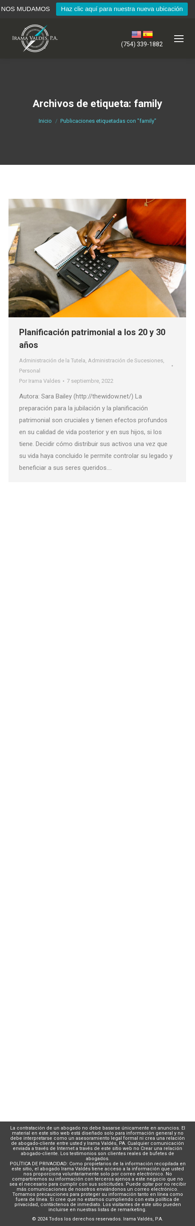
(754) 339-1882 (142, 44)
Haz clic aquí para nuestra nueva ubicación (122, 8)
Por (39, 381)
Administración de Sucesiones (125, 360)
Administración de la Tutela (52, 360)
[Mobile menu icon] (179, 38)
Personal (29, 370)
